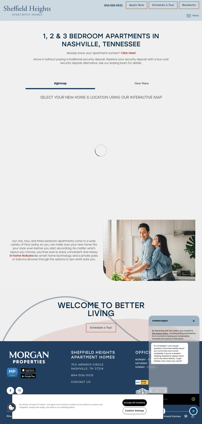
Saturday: (141, 363)
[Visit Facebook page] (10, 390)
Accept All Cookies (134, 402)
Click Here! (128, 53)
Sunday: (140, 367)
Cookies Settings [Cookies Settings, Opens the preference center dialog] (134, 410)
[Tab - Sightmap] (60, 83)
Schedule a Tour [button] (101, 327)
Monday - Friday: (146, 359)
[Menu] (193, 15)
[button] (136, 5)
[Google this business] (19, 390)
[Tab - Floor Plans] (141, 83)
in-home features (21, 255)
